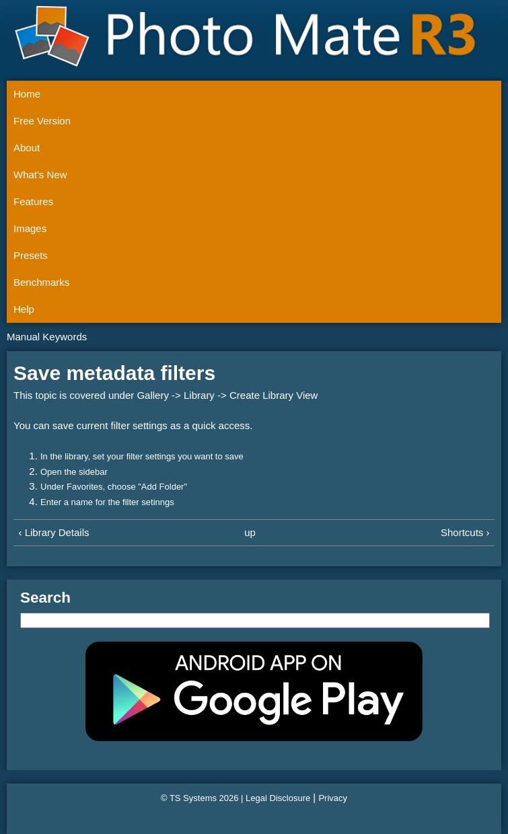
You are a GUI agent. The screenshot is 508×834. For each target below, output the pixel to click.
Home (26, 94)
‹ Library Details (54, 532)
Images (29, 228)
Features (33, 201)
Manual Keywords (47, 336)
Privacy (332, 798)
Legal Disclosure (278, 798)
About (26, 147)
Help (23, 309)
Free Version (42, 120)
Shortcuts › (465, 532)
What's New (40, 174)
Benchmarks (41, 282)
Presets (30, 255)
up (250, 532)
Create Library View (273, 395)
